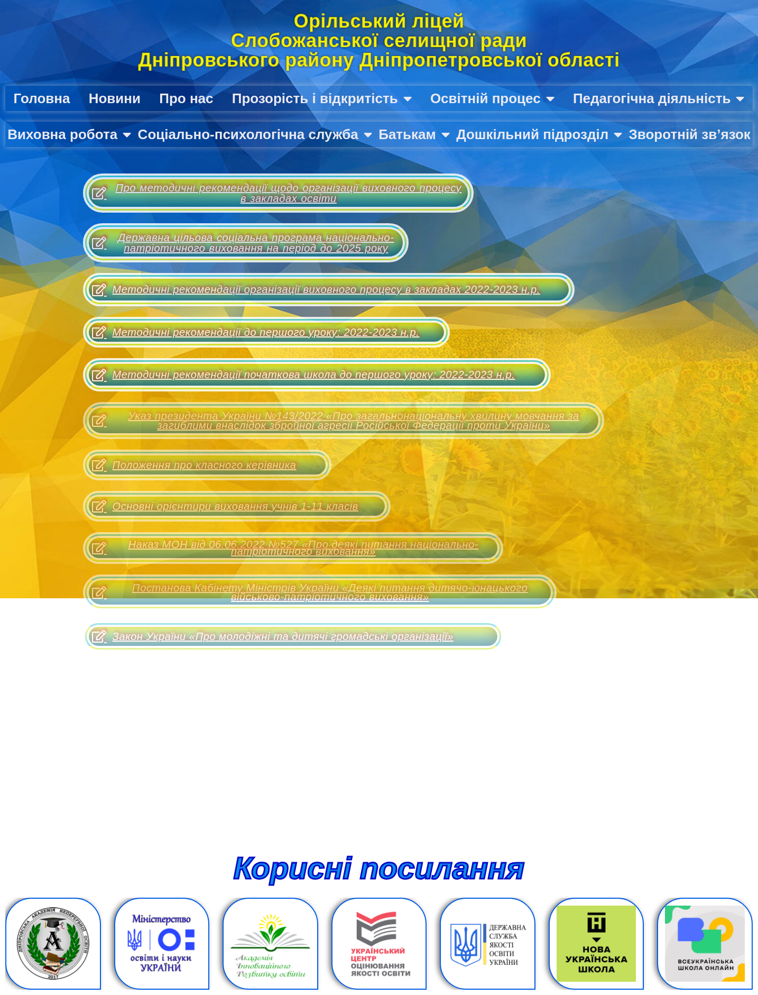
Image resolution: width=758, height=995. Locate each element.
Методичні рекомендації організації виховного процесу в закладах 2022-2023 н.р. (316, 290)
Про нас (186, 98)
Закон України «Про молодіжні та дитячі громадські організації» (273, 636)
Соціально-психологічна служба (255, 134)
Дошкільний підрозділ (539, 134)
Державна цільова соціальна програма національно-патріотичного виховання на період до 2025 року (243, 243)
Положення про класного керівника (194, 465)
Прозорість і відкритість (322, 98)
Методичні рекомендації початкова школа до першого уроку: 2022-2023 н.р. (303, 375)
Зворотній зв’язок (690, 134)
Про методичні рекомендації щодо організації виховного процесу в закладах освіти (276, 193)
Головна (42, 98)
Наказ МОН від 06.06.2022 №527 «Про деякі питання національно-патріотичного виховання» (285, 547)
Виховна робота (69, 134)
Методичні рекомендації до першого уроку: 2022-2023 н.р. (255, 332)
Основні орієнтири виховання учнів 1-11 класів (225, 506)
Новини (115, 98)
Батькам (414, 134)
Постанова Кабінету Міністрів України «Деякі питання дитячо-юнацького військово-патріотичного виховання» (310, 592)
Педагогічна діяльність (659, 98)
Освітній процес (492, 98)
